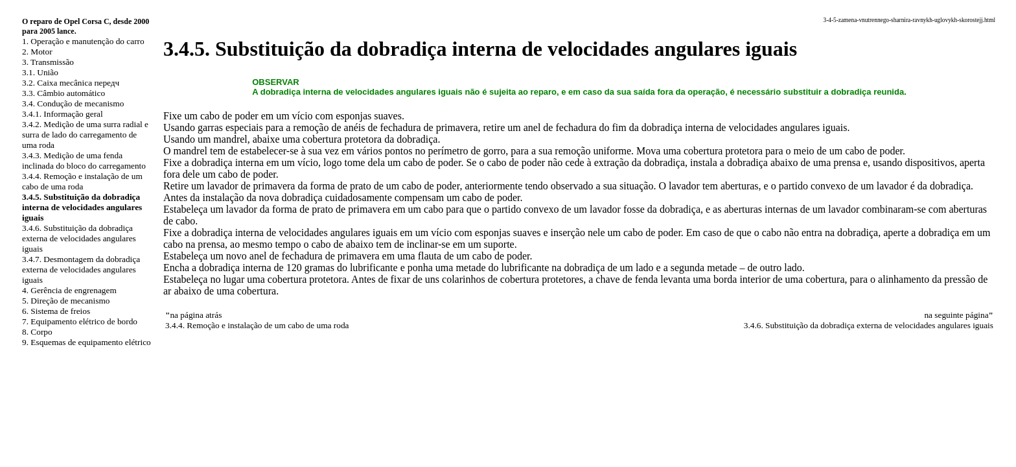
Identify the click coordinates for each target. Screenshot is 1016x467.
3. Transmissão (48, 62)
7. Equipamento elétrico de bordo (79, 321)
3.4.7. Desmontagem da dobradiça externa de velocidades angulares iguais (81, 269)
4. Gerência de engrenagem (69, 290)
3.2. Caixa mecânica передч (70, 83)
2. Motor (37, 51)
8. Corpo (37, 332)
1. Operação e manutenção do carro (83, 41)
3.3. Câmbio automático (63, 93)
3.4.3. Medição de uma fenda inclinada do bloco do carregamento (84, 160)
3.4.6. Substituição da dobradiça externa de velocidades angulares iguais (79, 238)
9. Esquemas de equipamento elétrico (86, 342)
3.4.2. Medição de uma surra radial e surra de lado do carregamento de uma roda (85, 134)
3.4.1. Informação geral (62, 114)
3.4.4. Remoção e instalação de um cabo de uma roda (82, 181)
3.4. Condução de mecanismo (73, 103)
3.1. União (40, 72)
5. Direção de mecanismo (66, 300)
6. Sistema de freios (56, 311)
